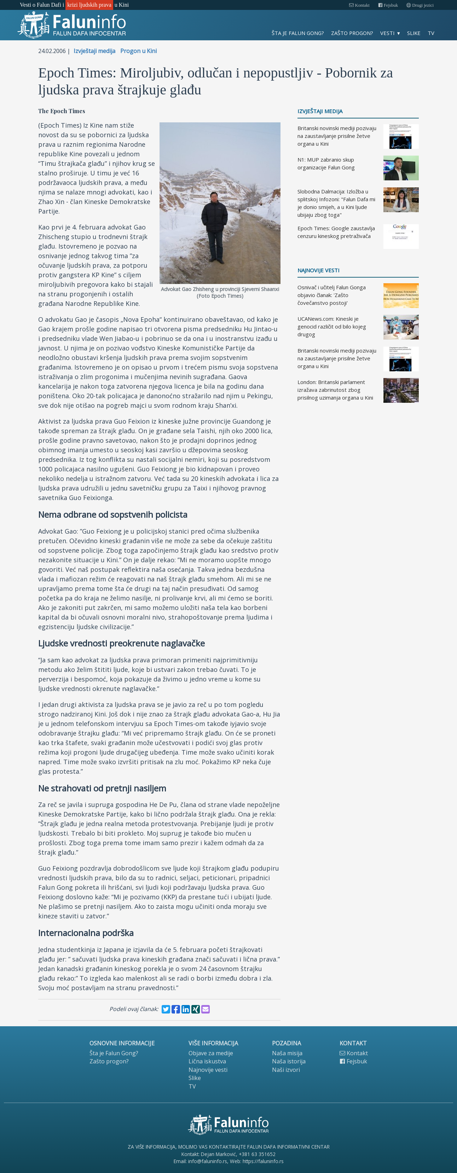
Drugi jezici (420, 5)
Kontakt (359, 5)
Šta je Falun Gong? (298, 32)
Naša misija (287, 1053)
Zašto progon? (352, 32)
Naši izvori (286, 1070)
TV (431, 32)
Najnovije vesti (318, 270)
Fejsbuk (388, 5)
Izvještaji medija (94, 51)
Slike (414, 32)
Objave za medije (211, 1053)
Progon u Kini (138, 51)
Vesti (387, 32)
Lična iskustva (207, 1061)
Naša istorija (289, 1061)
